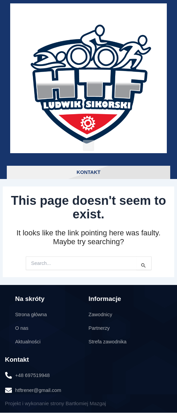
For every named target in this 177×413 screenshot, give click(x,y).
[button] (88, 145)
